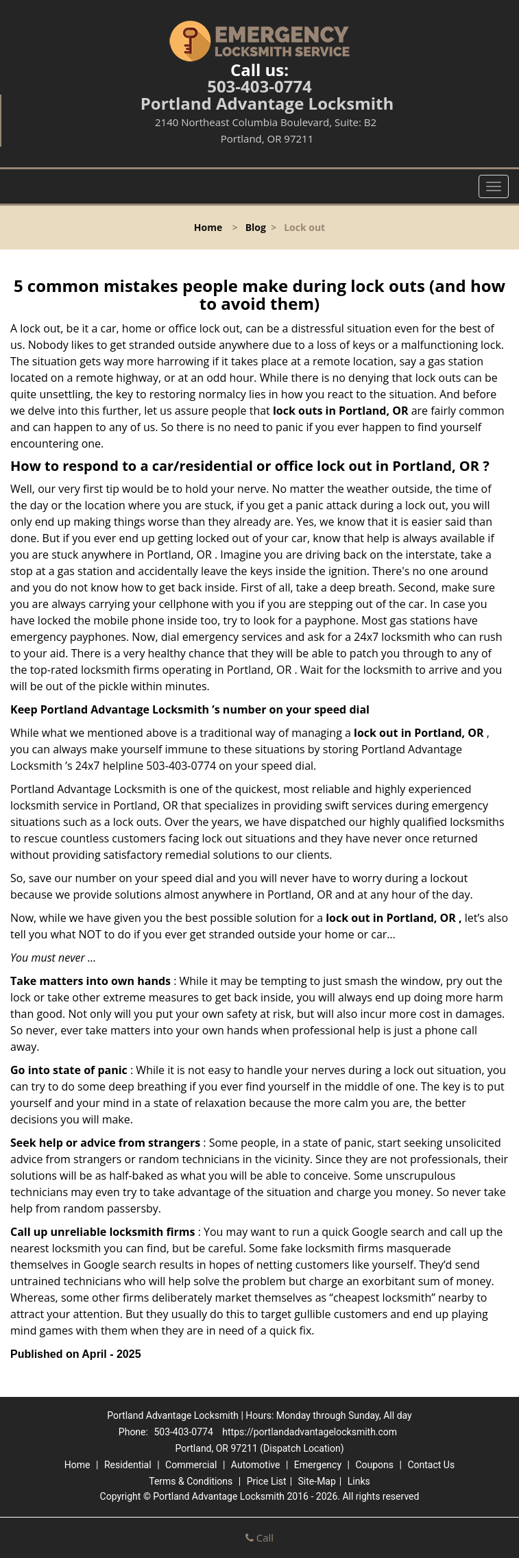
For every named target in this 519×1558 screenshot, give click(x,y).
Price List (267, 1481)
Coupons (374, 1464)
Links (359, 1481)
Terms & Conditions (190, 1481)
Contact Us (431, 1464)
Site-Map (317, 1481)
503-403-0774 (259, 86)
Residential (128, 1464)
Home (208, 227)
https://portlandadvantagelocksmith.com (309, 1431)
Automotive (255, 1464)
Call (259, 1537)
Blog (255, 227)
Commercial (191, 1464)
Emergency (317, 1464)
